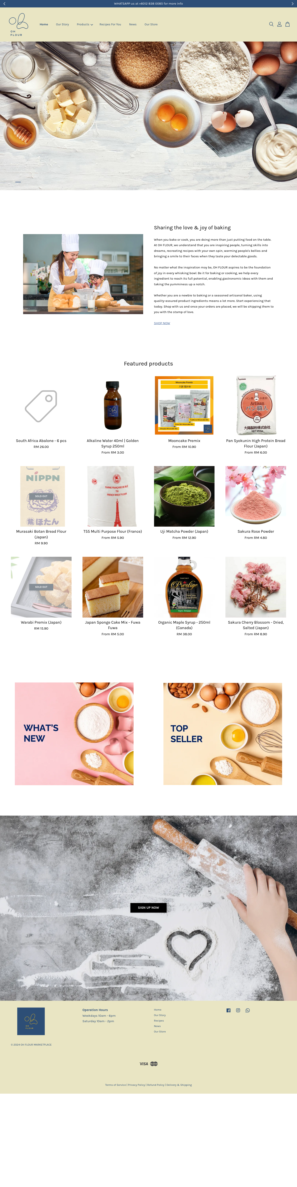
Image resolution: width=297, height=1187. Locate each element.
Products (85, 24)
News (133, 24)
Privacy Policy (136, 1084)
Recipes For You (110, 24)
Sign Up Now (148, 908)
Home (44, 24)
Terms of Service (115, 1084)
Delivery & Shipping (179, 1084)
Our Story (62, 24)
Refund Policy (155, 1084)
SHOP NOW (162, 323)
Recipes (159, 1020)
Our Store (151, 24)
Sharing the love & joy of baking (192, 228)
